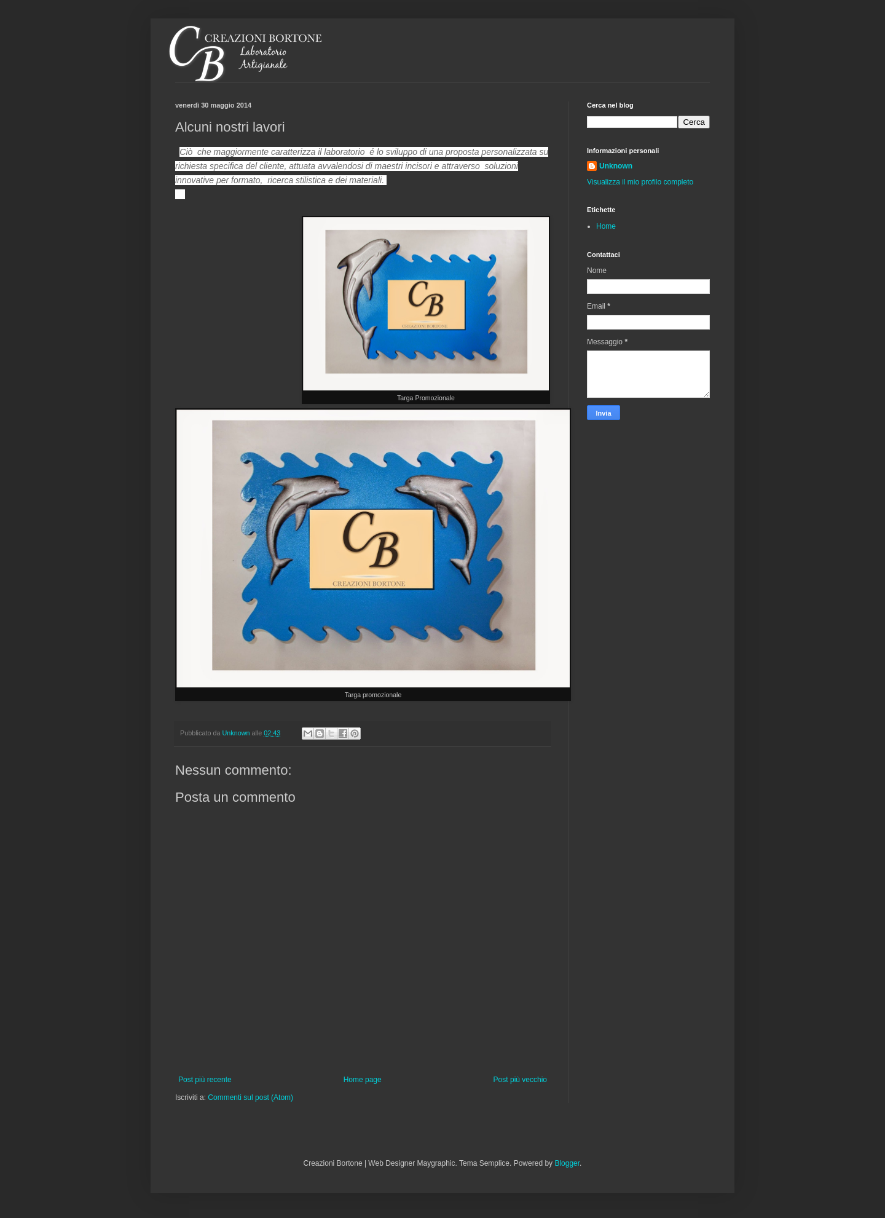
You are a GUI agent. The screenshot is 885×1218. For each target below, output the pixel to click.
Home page (363, 1079)
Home (606, 226)
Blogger (567, 1163)
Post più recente (205, 1079)
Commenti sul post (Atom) (250, 1097)
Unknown (615, 166)
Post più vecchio (520, 1079)
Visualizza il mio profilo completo (640, 182)
